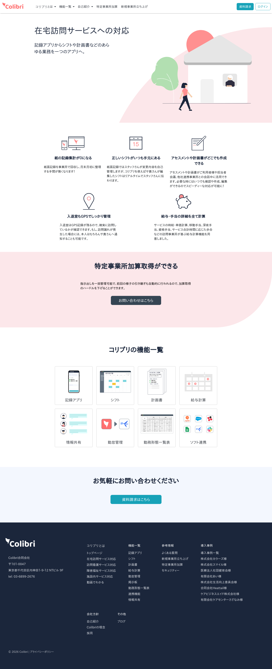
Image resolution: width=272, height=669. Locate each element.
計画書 (132, 564)
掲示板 (132, 582)
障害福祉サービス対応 (101, 570)
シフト (131, 558)
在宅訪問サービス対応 (101, 558)
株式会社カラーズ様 (214, 558)
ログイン (263, 6)
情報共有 (134, 599)
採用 (90, 633)
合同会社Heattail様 (214, 588)
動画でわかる (95, 582)
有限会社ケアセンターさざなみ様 (222, 599)
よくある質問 (170, 552)
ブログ (121, 621)
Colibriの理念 (96, 627)
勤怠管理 (134, 576)
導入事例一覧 (210, 552)
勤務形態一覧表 (138, 588)
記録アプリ (135, 552)
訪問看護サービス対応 (101, 564)
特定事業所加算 (106, 6)
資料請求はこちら (136, 502)
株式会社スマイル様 (213, 564)
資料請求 (245, 6)
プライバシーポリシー (42, 651)
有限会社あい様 (211, 576)
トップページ (94, 553)
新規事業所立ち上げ (134, 6)
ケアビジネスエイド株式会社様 (220, 593)
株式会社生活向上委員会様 (219, 582)
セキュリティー (170, 570)
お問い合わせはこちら (136, 300)
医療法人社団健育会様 (216, 570)
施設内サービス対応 (100, 576)
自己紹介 (93, 621)
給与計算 (134, 570)
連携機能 (134, 593)
